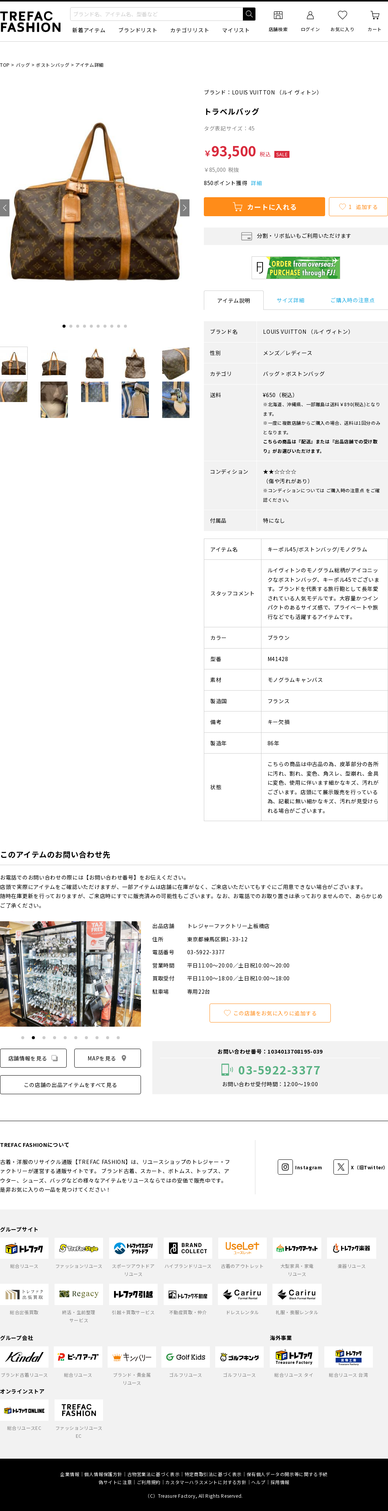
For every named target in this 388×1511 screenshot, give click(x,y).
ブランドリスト (137, 30)
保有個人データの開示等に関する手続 (287, 1474)
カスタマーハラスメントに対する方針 (205, 1482)
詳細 (256, 183)
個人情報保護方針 (103, 1474)
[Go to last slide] (4, 208)
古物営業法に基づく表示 (153, 1474)
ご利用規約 (149, 1482)
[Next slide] (184, 208)
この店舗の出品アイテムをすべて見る (70, 1084)
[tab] (64, 326)
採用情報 (280, 1482)
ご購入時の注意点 (352, 300)
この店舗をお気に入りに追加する (270, 1013)
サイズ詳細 (291, 300)
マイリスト (236, 30)
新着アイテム (88, 30)
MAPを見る (107, 1058)
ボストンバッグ (52, 64)
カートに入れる (264, 206)
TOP (5, 64)
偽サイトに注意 (115, 1482)
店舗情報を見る (33, 1058)
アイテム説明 (233, 300)
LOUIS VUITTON (253, 92)
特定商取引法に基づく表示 (213, 1474)
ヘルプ (258, 1482)
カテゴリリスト (189, 30)
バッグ (23, 64)
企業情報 (69, 1474)
